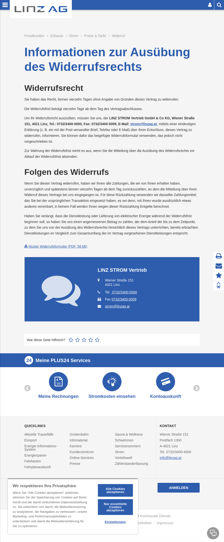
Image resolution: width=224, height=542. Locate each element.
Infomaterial (78, 441)
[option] (58, 386)
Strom (119, 452)
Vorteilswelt (123, 458)
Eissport (30, 441)
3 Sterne (84, 339)
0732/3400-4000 (178, 452)
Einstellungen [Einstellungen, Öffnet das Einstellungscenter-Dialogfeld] (115, 522)
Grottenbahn (79, 435)
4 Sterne (90, 339)
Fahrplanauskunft (37, 467)
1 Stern (71, 339)
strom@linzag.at (144, 124)
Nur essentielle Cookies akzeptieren (115, 507)
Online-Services (82, 458)
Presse (75, 464)
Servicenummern (128, 447)
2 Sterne (77, 339)
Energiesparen (35, 456)
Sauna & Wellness (129, 435)
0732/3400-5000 (124, 292)
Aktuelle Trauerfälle (39, 435)
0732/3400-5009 (124, 299)
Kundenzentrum (82, 452)
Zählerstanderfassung (131, 464)
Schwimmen (124, 441)
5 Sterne (97, 339)
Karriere (76, 447)
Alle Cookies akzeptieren (115, 490)
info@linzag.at (170, 458)
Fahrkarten (32, 462)
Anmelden (178, 488)
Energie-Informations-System (40, 448)
